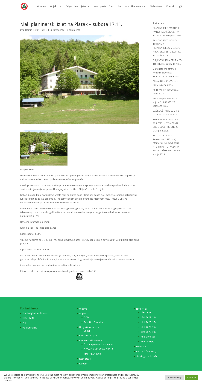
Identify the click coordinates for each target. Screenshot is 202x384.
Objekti (54, 6)
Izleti (138, 308)
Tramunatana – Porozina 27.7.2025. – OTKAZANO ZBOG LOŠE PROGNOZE (165, 123)
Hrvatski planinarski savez (35, 313)
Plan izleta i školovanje (130, 6)
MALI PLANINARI (92, 353)
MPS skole (146, 336)
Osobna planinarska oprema (98, 344)
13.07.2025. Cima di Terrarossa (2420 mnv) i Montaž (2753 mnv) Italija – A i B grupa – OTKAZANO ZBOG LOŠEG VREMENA (167, 143)
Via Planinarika (29, 327)
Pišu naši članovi (144, 351)
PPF (24, 322)
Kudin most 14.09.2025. (165, 89)
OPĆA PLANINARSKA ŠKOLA (98, 349)
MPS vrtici (146, 341)
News (139, 346)
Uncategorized (57, 29)
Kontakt (171, 6)
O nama (41, 6)
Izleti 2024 (146, 327)
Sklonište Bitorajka (93, 322)
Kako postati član (103, 6)
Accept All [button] (191, 377)
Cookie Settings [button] (174, 377)
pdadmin (27, 29)
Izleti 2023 (146, 322)
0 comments (73, 29)
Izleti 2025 (146, 331)
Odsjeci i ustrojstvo (76, 6)
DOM (86, 317)
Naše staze (156, 6)
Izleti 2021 (146, 312)
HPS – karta (28, 317)
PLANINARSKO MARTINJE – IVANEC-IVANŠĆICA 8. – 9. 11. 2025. (167, 31)
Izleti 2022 (146, 317)
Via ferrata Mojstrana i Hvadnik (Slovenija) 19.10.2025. (164, 72)
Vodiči (87, 330)
